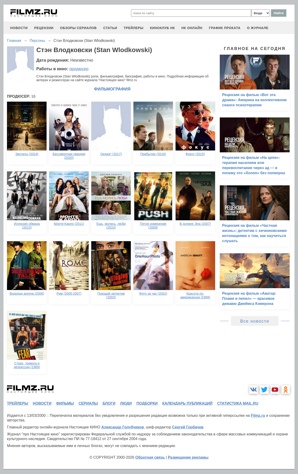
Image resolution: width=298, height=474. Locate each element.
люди (126, 403)
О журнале (257, 28)
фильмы (65, 403)
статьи (110, 28)
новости (19, 28)
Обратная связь (150, 457)
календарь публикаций (187, 403)
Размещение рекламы (188, 457)
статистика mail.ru (237, 403)
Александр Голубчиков (122, 427)
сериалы (88, 403)
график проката (224, 28)
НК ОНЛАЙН (191, 28)
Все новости (254, 321)
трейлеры (133, 28)
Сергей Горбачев (187, 427)
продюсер (78, 69)
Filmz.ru (258, 415)
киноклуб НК (162, 28)
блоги (108, 403)
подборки (147, 403)
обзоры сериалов (78, 28)
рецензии (44, 28)
